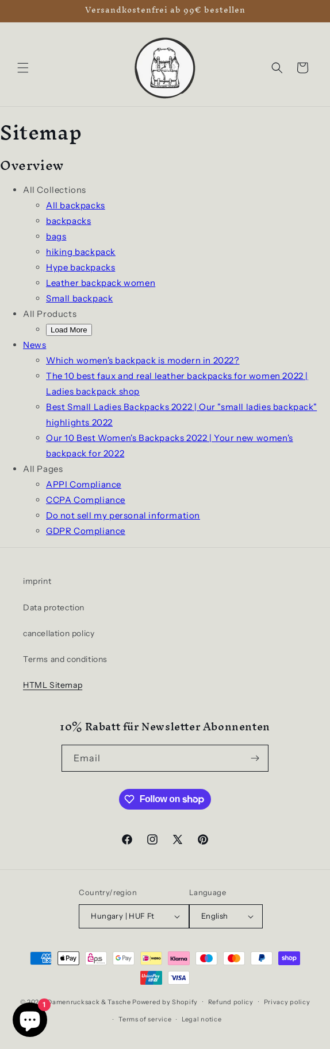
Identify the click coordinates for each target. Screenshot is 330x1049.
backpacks (68, 220)
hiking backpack (81, 251)
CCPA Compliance (85, 499)
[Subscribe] (255, 758)
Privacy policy (287, 1002)
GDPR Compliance (85, 530)
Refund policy (231, 1002)
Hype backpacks (80, 267)
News (34, 344)
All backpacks (75, 205)
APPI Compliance (83, 484)
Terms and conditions (65, 659)
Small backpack (79, 298)
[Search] (277, 67)
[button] (23, 67)
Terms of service (144, 1019)
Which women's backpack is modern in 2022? (143, 360)
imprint (37, 581)
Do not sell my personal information (123, 515)
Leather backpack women (100, 282)
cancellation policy (58, 633)
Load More (69, 330)
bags (56, 236)
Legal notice (201, 1019)
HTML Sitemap (52, 685)
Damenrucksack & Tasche (89, 1001)
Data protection (54, 607)
